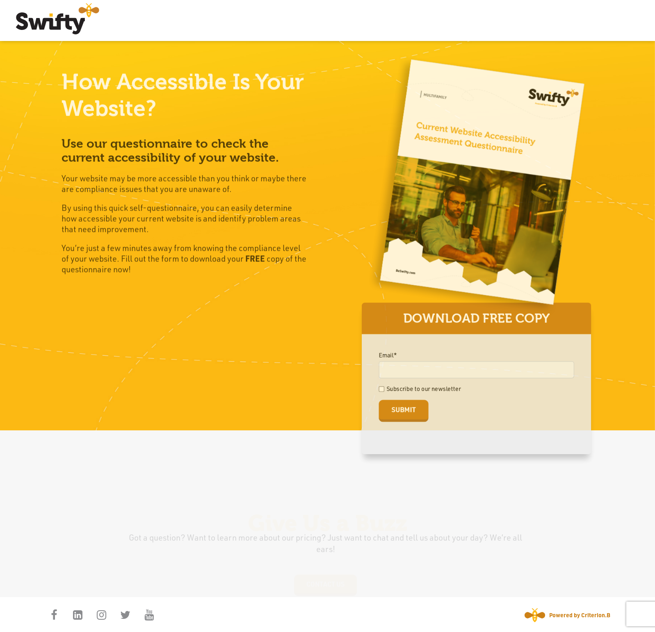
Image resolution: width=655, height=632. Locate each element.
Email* (390, 358)
